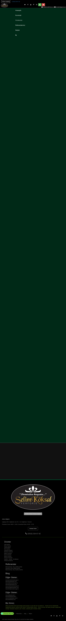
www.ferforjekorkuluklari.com (12, 587)
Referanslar (19, 613)
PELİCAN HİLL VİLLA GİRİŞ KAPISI (14, 567)
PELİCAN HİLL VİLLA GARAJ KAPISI (14, 569)
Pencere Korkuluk (8, 557)
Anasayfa (18, 10)
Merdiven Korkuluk (8, 551)
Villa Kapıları (7, 544)
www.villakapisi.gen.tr (10, 595)
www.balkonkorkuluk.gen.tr (12, 583)
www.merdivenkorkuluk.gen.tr (12, 586)
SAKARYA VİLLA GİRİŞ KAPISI (13, 568)
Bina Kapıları (7, 549)
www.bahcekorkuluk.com (11, 584)
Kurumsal (18, 15)
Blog (25, 613)
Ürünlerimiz (18, 20)
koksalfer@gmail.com (61, 7)
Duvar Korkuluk (7, 554)
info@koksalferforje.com (48, 7)
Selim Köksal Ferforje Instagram (33, 513)
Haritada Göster (33, 528)
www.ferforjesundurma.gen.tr (12, 588)
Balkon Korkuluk (8, 553)
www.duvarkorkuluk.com (11, 581)
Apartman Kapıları (8, 550)
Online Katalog (6, 1)
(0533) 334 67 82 (34, 534)
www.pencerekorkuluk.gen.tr (12, 580)
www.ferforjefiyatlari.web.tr (12, 598)
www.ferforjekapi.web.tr (11, 596)
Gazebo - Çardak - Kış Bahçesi (11, 559)
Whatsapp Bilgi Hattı (7, 613)
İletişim (17, 30)
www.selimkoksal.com (11, 599)
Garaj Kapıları (7, 547)
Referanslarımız (20, 25)
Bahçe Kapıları (7, 546)
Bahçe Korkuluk (7, 556)
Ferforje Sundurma (8, 560)
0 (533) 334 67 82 (16, 1)
